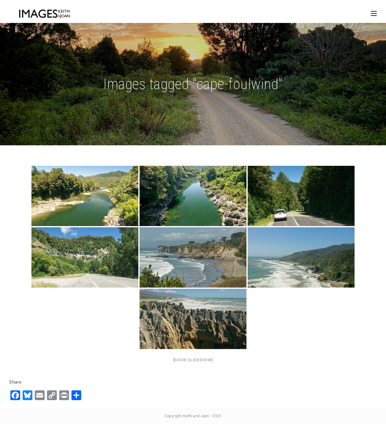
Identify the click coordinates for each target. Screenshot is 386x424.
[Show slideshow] (193, 360)
